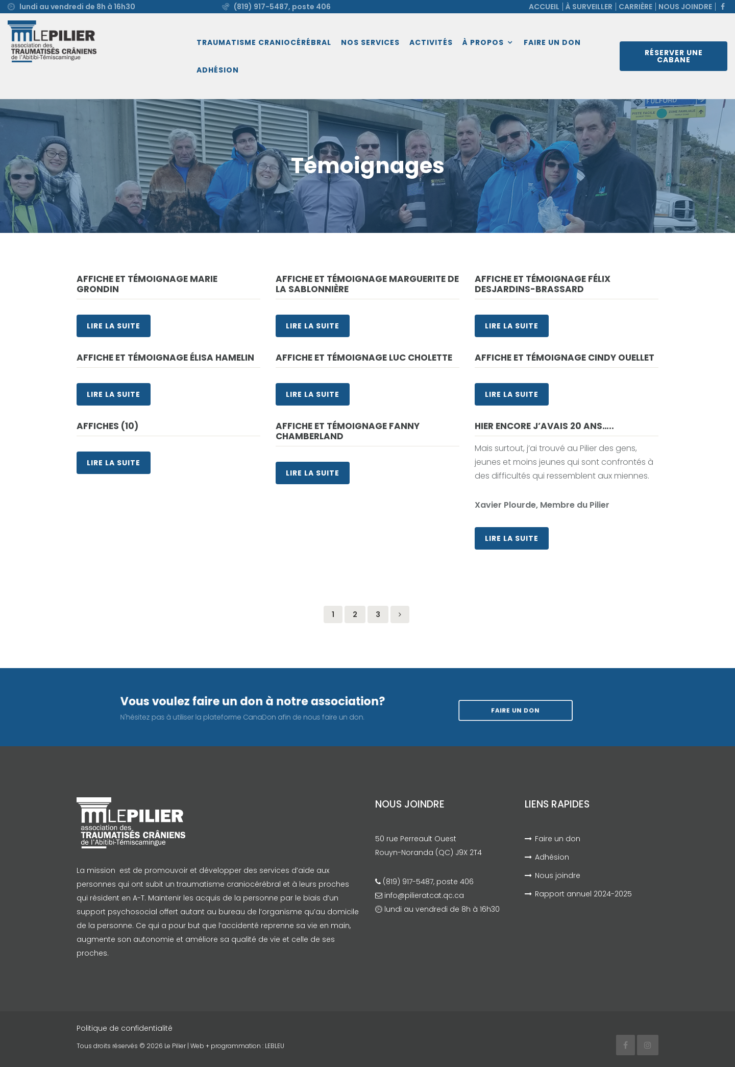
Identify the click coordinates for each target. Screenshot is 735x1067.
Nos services (370, 42)
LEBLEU (274, 1045)
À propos (483, 42)
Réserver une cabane (674, 56)
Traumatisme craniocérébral (264, 42)
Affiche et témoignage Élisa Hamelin (165, 357)
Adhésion (218, 70)
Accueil (544, 7)
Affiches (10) (107, 426)
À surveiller (589, 7)
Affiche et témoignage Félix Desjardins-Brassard (542, 284)
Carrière (635, 7)
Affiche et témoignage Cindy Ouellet (564, 357)
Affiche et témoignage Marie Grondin (147, 284)
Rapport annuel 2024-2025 (583, 894)
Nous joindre (685, 7)
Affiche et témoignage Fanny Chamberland (348, 431)
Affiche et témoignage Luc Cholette (364, 357)
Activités (431, 42)
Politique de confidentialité (125, 1028)
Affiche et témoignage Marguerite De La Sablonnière (367, 284)
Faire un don (552, 42)
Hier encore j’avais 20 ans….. (544, 426)
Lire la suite (113, 326)
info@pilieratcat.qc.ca (424, 895)
